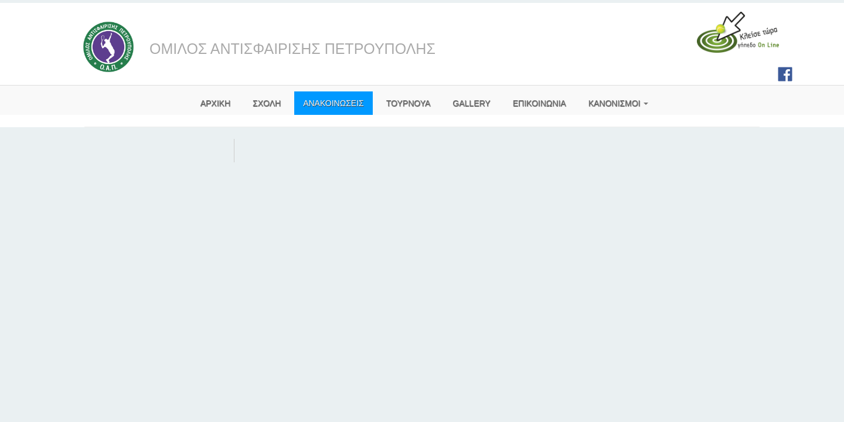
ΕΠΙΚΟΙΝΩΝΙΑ (539, 103)
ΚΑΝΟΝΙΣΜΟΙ (618, 103)
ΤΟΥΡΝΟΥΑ (408, 103)
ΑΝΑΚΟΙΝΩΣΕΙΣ (333, 103)
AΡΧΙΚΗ (215, 103)
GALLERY (471, 103)
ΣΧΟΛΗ (267, 103)
